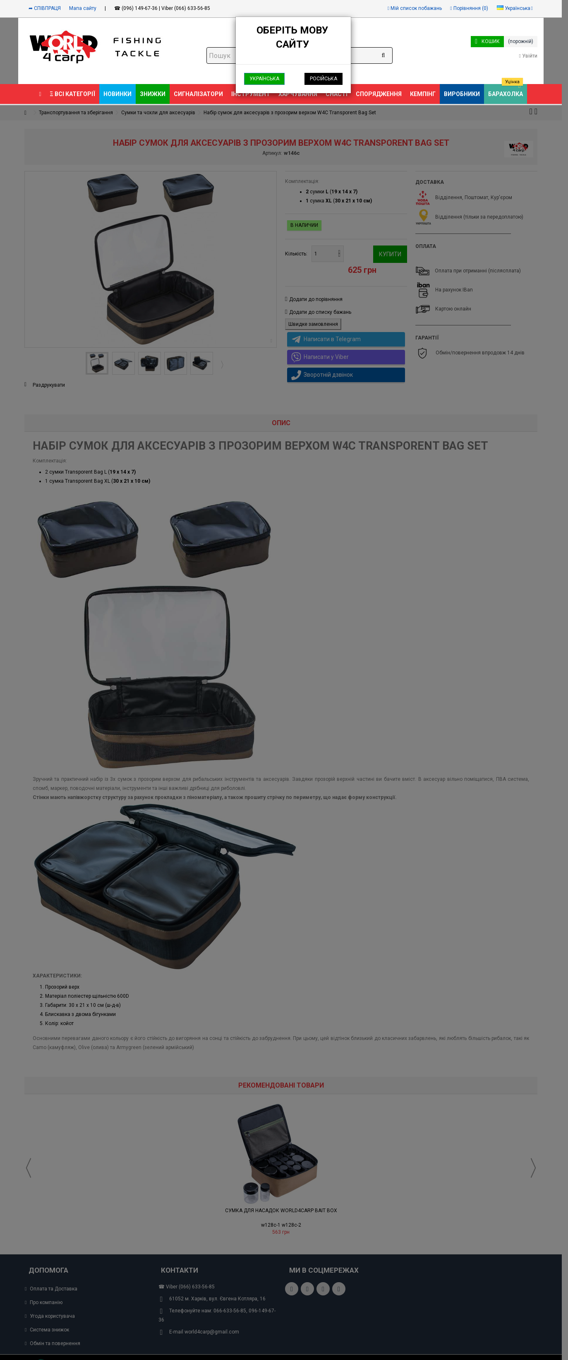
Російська (323, 79)
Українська (264, 79)
